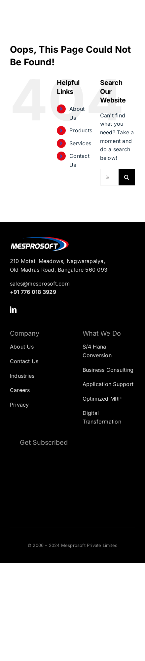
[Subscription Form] (72, 482)
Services (80, 143)
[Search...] (109, 177)
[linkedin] (13, 309)
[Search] (127, 177)
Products (80, 130)
